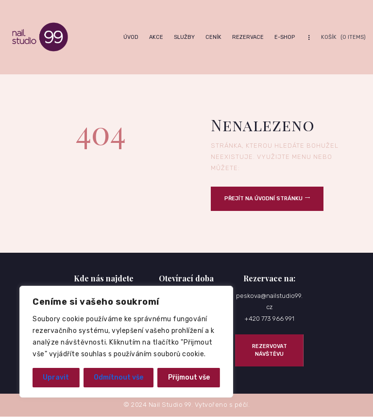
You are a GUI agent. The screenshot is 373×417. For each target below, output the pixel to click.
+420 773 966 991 (269, 318)
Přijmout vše (189, 377)
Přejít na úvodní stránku (263, 198)
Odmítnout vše (118, 377)
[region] (126, 342)
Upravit (56, 377)
